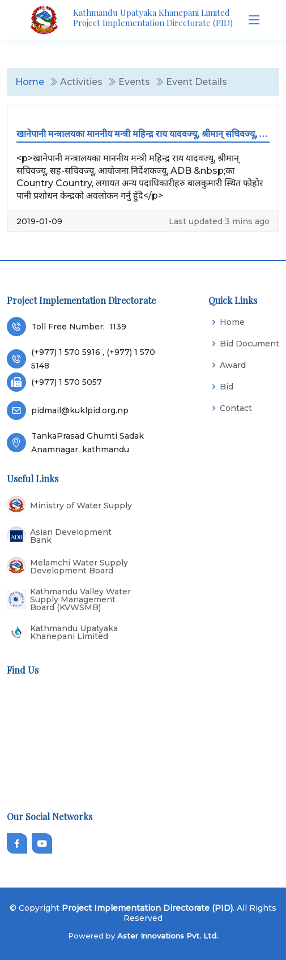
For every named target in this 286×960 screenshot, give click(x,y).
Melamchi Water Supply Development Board (79, 567)
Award (233, 365)
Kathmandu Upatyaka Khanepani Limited (74, 632)
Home (29, 81)
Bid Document (249, 344)
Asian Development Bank (71, 536)
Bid (226, 387)
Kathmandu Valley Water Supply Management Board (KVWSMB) (80, 599)
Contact (236, 408)
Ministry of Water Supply (81, 505)
